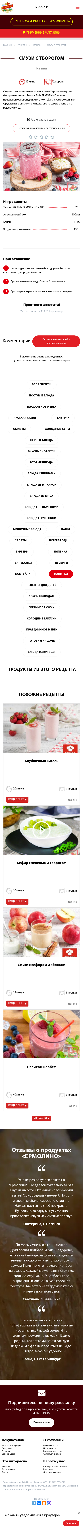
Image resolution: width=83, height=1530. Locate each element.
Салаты (21, 540)
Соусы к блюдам (42, 596)
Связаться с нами (52, 1454)
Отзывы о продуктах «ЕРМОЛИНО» (41, 1153)
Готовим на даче (41, 640)
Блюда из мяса (41, 496)
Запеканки (23, 563)
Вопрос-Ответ (8, 1454)
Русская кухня (25, 417)
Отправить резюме (52, 1472)
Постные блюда (41, 395)
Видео (5, 1472)
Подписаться (41, 1422)
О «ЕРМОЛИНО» (50, 1445)
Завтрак (63, 417)
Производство (50, 1448)
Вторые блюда (41, 462)
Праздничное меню (41, 629)
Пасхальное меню (41, 406)
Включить (71, 1523)
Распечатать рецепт (41, 119)
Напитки (41, 68)
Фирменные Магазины (41, 32)
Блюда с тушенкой (41, 518)
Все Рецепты (41, 384)
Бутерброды (58, 540)
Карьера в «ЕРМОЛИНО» (55, 1467)
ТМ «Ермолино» (42, 22)
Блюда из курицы (41, 652)
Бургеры (22, 551)
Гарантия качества (52, 1451)
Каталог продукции (11, 1445)
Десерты (61, 563)
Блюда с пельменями (41, 507)
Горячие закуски (42, 607)
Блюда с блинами (41, 473)
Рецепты (6, 1451)
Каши (65, 529)
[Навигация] (77, 7)
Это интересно (9, 1469)
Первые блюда (41, 440)
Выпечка (60, 551)
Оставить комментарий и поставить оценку (41, 128)
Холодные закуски (41, 618)
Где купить (7, 1448)
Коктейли (22, 574)
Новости (6, 1467)
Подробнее (16, 799)
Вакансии (48, 1469)
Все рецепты (40, 1118)
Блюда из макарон (41, 484)
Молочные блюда (27, 529)
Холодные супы (57, 429)
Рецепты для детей (42, 585)
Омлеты (19, 429)
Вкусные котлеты (41, 451)
